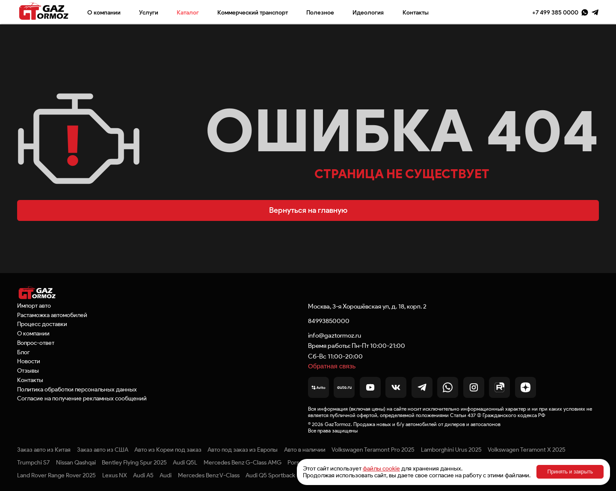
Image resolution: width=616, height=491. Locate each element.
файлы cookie (381, 468)
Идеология (368, 12)
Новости (28, 361)
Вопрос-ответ (35, 342)
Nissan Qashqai (76, 462)
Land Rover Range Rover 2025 (56, 475)
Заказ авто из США (102, 449)
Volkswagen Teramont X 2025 (527, 449)
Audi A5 (143, 475)
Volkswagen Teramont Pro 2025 (373, 449)
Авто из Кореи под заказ (167, 449)
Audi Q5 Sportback (270, 475)
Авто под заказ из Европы (242, 449)
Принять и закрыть (570, 472)
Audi (166, 475)
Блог (23, 352)
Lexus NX (114, 475)
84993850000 (328, 321)
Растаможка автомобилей (52, 315)
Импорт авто (34, 305)
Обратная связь (331, 366)
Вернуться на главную (308, 210)
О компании (104, 12)
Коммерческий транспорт (252, 12)
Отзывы (28, 370)
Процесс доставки (42, 323)
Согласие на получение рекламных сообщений (82, 398)
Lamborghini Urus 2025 (451, 449)
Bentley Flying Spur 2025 (134, 462)
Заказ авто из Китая (44, 449)
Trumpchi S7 (33, 462)
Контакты (416, 12)
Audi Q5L (185, 462)
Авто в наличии (305, 449)
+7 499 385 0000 (555, 12)
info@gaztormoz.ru (334, 335)
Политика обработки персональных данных (77, 389)
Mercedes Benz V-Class (209, 475)
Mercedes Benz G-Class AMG (242, 462)
